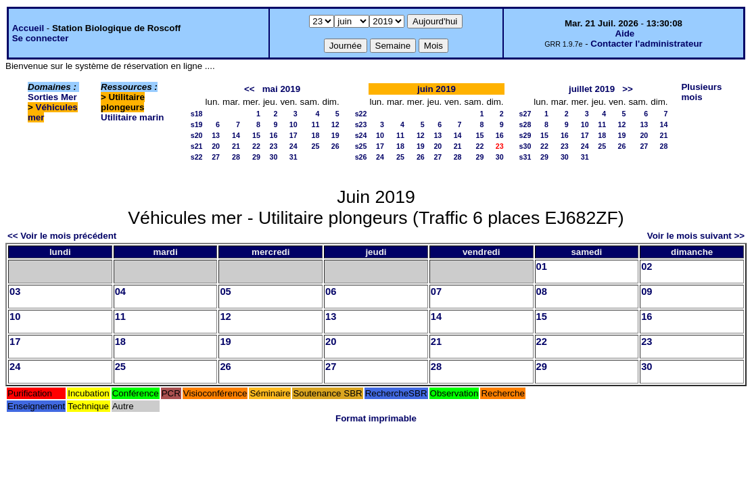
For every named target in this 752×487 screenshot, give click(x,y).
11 (316, 124)
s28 (525, 124)
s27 (525, 114)
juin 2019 (436, 89)
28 (236, 157)
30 (274, 157)
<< (249, 89)
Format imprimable (376, 418)
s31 (525, 157)
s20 (197, 135)
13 (216, 135)
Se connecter (40, 38)
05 (225, 291)
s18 (197, 114)
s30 (525, 146)
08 (541, 291)
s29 (525, 135)
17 (293, 135)
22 (256, 146)
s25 (361, 146)
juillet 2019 (592, 89)
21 (236, 146)
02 (646, 266)
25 (316, 146)
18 (316, 135)
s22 (197, 157)
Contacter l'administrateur (646, 44)
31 (293, 157)
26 (335, 146)
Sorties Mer (52, 97)
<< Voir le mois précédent (61, 236)
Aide (624, 33)
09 (646, 291)
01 (541, 266)
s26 (361, 157)
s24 (361, 135)
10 (293, 124)
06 (330, 291)
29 (256, 157)
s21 (197, 146)
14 (236, 135)
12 (335, 124)
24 (293, 146)
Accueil (28, 28)
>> (627, 89)
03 (14, 291)
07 (436, 291)
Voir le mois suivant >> (696, 236)
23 (274, 146)
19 (335, 135)
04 (120, 291)
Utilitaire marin (132, 117)
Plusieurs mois (701, 92)
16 (274, 135)
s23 (361, 124)
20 (216, 146)
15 (256, 135)
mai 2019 (281, 89)
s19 (197, 124)
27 (216, 157)
